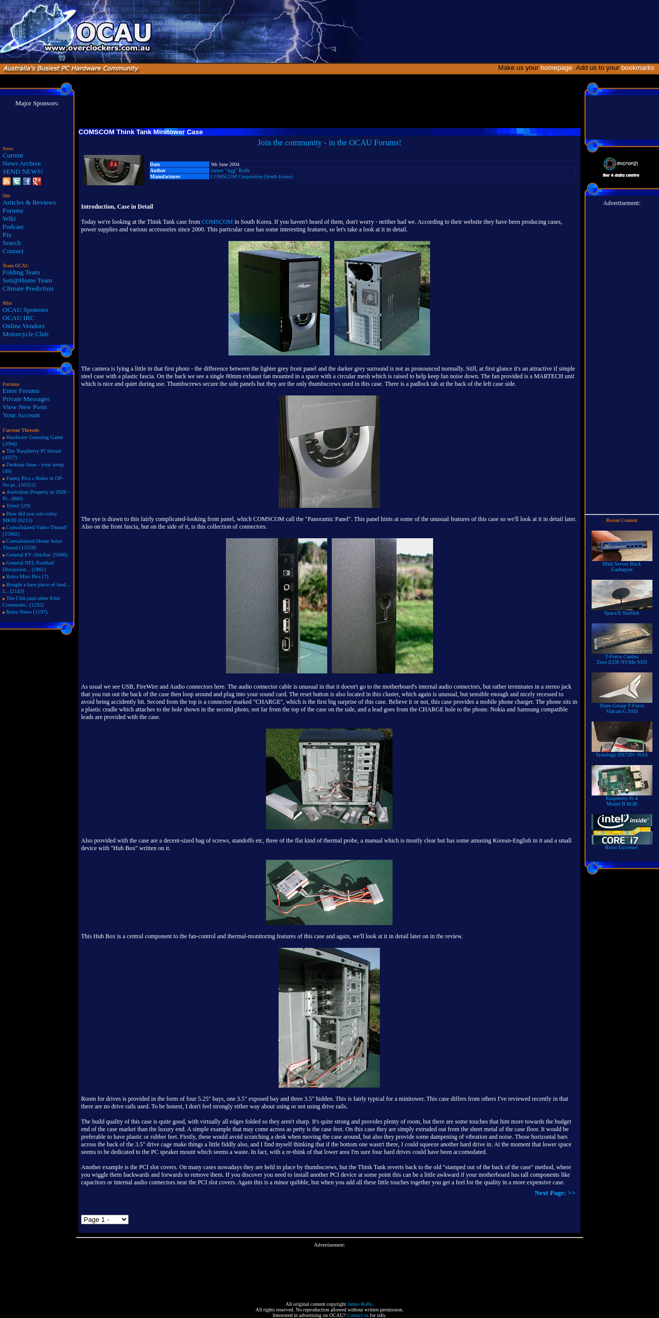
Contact (13, 251)
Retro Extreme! (622, 845)
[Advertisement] (329, 1270)
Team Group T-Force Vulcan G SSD (622, 706)
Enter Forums (21, 390)
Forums (13, 210)
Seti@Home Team (27, 280)
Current (13, 155)
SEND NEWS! (23, 171)
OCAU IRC (18, 318)
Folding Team (21, 272)
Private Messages (26, 399)
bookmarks (639, 67)
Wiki (9, 218)
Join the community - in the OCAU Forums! (330, 142)
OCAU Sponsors (25, 309)
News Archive (22, 163)
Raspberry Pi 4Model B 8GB (622, 799)
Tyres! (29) (18, 505)
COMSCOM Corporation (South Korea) (252, 176)
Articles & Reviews (29, 202)
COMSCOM (217, 221)
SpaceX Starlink (622, 611)
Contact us (358, 1315)
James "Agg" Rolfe (230, 170)
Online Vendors (24, 326)
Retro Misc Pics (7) (27, 576)
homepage (556, 67)
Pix (7, 234)
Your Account (21, 415)
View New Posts (25, 407)
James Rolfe (359, 1304)
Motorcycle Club (26, 334)
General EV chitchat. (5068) (36, 554)
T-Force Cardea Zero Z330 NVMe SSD (622, 657)
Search (12, 243)
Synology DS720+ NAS (622, 752)
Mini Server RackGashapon (622, 564)
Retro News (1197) (26, 612)
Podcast (13, 226)
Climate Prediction (28, 288)
